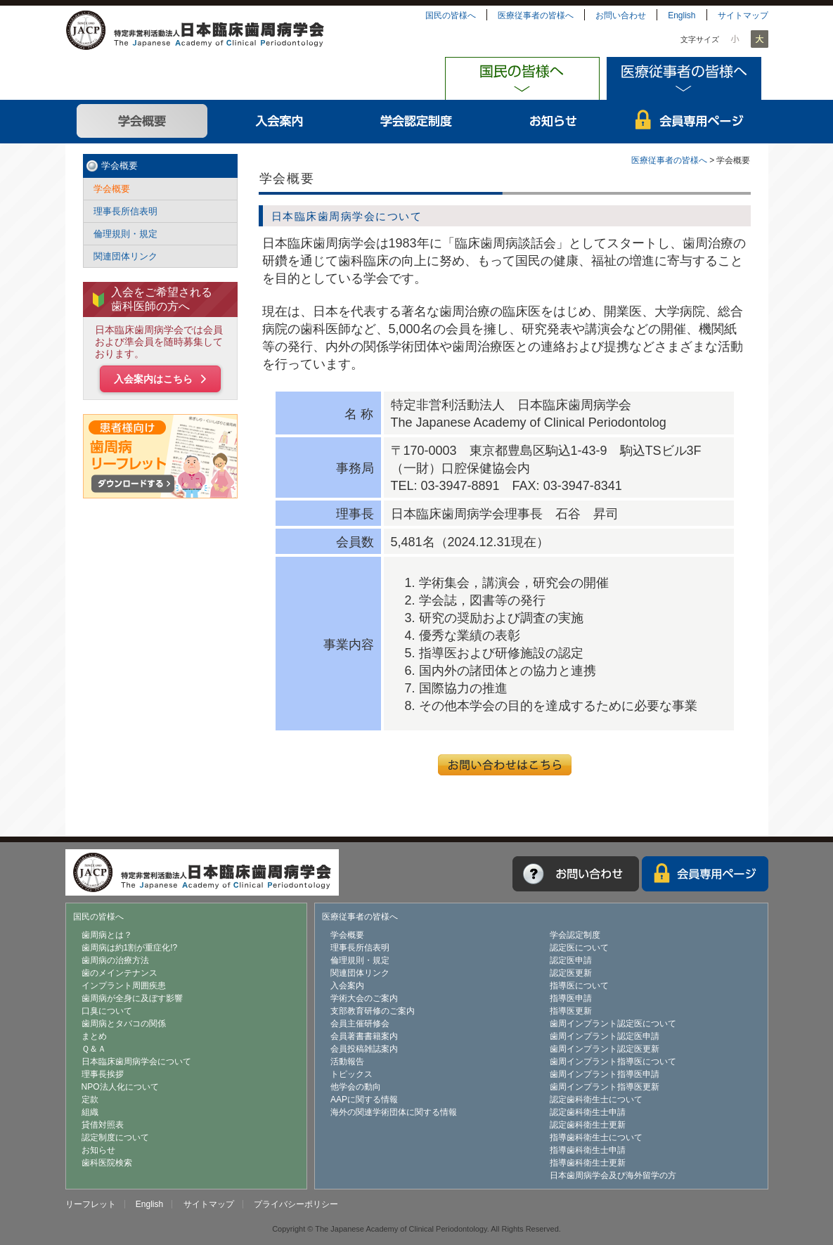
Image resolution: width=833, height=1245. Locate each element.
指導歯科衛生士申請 (588, 1150)
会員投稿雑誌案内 (364, 1049)
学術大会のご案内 (364, 998)
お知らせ (553, 122)
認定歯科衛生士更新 (588, 1125)
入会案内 (279, 122)
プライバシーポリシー (296, 1204)
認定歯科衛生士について (596, 1099)
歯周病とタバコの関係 (124, 1023)
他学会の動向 (355, 1087)
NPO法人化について (120, 1087)
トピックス (351, 1074)
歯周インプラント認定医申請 (604, 1036)
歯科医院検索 (107, 1163)
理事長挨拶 (103, 1074)
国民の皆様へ (450, 15)
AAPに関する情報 (364, 1099)
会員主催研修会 (359, 1023)
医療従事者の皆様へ (536, 15)
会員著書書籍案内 (364, 1036)
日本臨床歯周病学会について (136, 1061)
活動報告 (347, 1061)
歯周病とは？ (107, 935)
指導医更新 (571, 1011)
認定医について (579, 948)
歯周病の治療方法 (115, 960)
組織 (90, 1112)
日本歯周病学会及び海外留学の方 (613, 1175)
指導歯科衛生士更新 (588, 1163)
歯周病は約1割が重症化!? (130, 948)
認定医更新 (571, 973)
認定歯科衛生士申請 (588, 1112)
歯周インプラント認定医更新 (604, 1049)
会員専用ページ (690, 122)
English (681, 15)
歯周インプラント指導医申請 (604, 1074)
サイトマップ (743, 15)
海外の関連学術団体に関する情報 (393, 1112)
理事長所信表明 (125, 211)
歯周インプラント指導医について (613, 1061)
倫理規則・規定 (125, 233)
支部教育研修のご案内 (372, 1011)
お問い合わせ (620, 15)
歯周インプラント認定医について (613, 1023)
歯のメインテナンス (119, 973)
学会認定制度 (416, 122)
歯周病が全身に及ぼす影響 (132, 998)
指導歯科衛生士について (596, 1137)
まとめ (94, 1036)
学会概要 (142, 122)
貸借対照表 (103, 1125)
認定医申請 (571, 960)
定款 (90, 1099)
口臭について (107, 1011)
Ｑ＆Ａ (94, 1049)
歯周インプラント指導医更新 (604, 1087)
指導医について (579, 986)
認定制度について (115, 1137)
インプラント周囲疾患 (124, 986)
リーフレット (90, 1204)
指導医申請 (571, 998)
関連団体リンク (125, 256)
